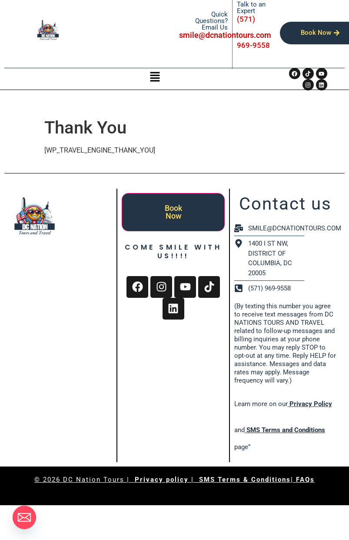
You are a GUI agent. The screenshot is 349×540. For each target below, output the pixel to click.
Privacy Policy (310, 404)
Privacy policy (163, 479)
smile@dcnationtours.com (225, 35)
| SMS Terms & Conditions (241, 479)
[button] (154, 77)
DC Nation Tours (93, 479)
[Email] (24, 517)
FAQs (305, 479)
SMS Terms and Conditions (285, 430)
